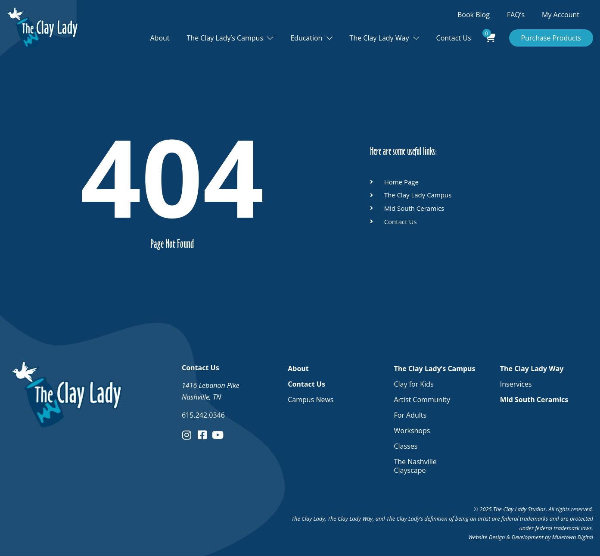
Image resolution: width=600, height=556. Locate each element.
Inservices (516, 384)
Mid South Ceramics (534, 399)
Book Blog (473, 14)
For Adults (410, 415)
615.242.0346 (203, 415)
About (160, 38)
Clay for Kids (413, 384)
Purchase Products (551, 38)
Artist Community (422, 399)
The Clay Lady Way (379, 38)
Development (528, 537)
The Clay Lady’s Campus (225, 38)
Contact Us (453, 38)
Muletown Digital (572, 537)
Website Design (486, 537)
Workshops (412, 430)
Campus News (310, 399)
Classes (405, 446)
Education (306, 38)
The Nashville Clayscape (415, 466)
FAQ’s (516, 14)
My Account (560, 14)
